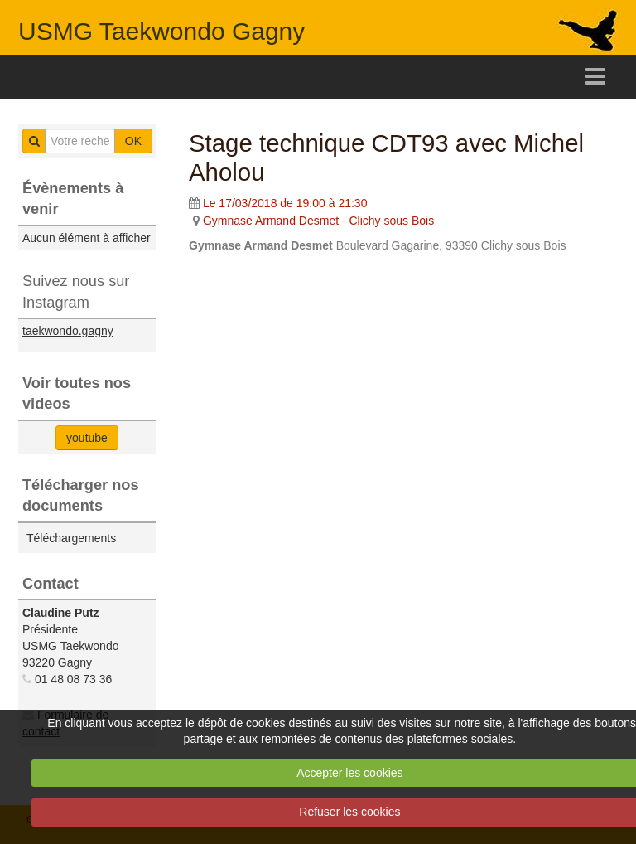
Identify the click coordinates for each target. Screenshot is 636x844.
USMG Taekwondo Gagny (161, 31)
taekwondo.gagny (67, 330)
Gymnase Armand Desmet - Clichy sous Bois (318, 220)
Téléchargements (71, 538)
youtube (87, 437)
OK (133, 141)
